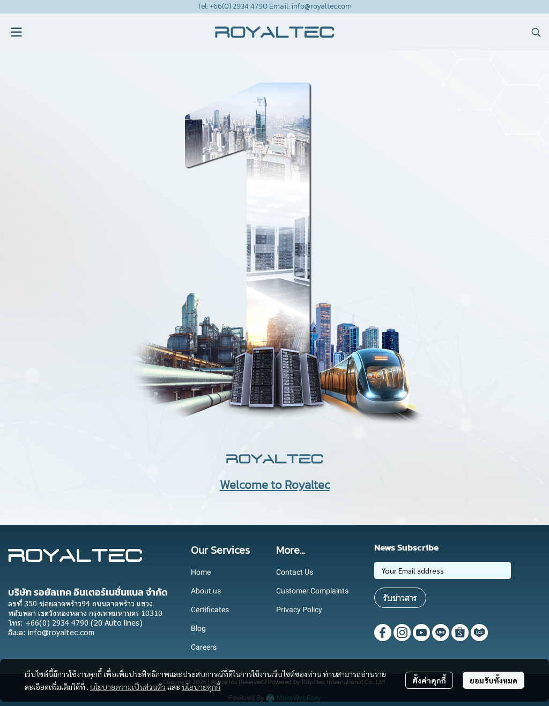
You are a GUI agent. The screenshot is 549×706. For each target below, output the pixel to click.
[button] (536, 32)
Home (201, 572)
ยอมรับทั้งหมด (493, 680)
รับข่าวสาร (400, 597)
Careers (204, 647)
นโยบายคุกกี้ (201, 687)
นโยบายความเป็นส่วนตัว (128, 687)
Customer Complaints (312, 590)
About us (206, 590)
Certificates (210, 609)
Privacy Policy (299, 609)
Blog (198, 628)
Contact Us (294, 572)
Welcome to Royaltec (275, 485)
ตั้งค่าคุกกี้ (429, 680)
